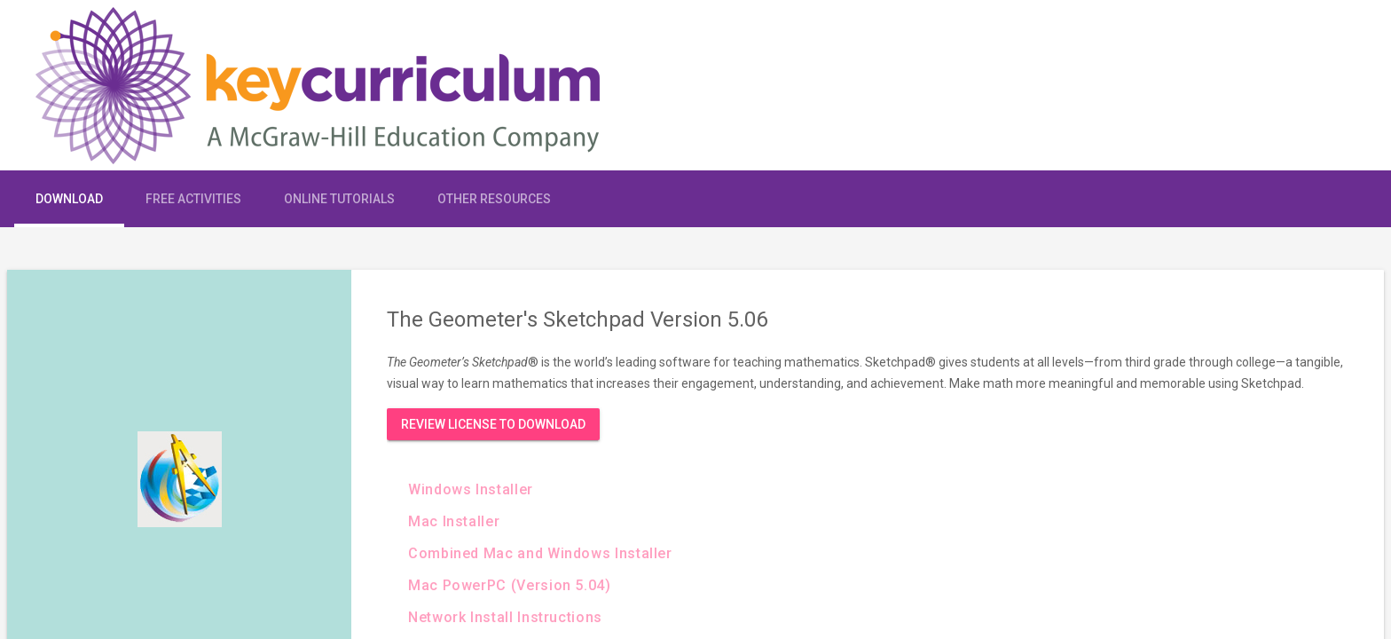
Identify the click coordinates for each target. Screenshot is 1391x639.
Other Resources (494, 198)
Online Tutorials (339, 198)
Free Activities (193, 198)
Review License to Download (493, 424)
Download (69, 198)
